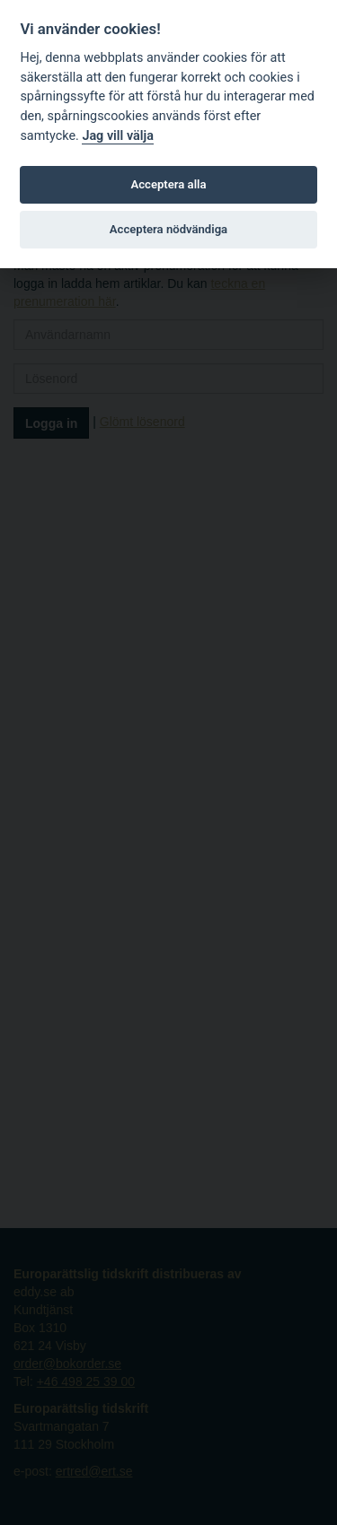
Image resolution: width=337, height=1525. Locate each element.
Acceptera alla (169, 184)
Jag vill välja (118, 136)
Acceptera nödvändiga (168, 229)
